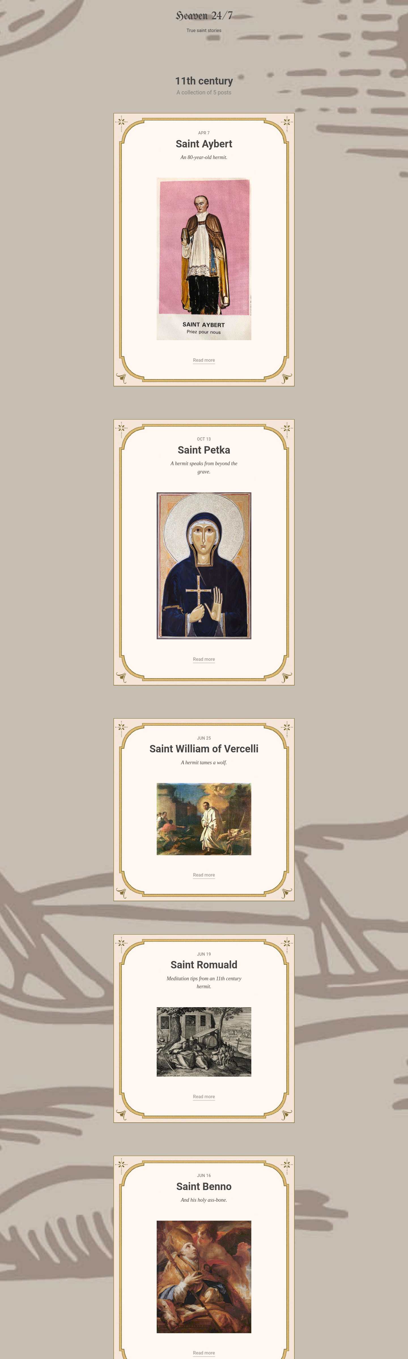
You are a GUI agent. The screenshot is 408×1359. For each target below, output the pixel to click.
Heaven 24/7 (204, 16)
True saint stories (203, 30)
